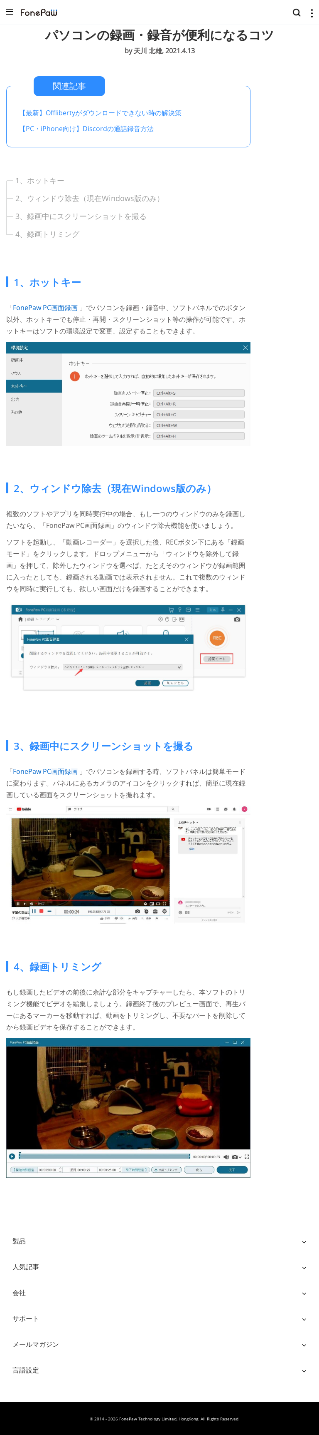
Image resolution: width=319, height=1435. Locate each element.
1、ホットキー (39, 180)
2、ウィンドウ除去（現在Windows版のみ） (89, 198)
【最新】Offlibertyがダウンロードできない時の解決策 (100, 112)
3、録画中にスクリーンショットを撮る (81, 216)
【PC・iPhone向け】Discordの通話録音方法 (86, 128)
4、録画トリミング (47, 234)
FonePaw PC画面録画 (46, 307)
